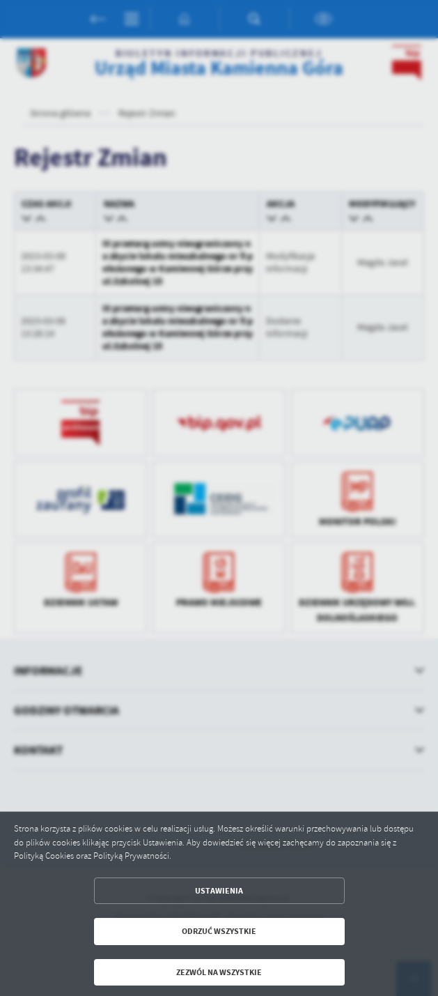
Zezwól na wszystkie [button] (219, 972)
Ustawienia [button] (219, 890)
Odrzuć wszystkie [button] (219, 931)
